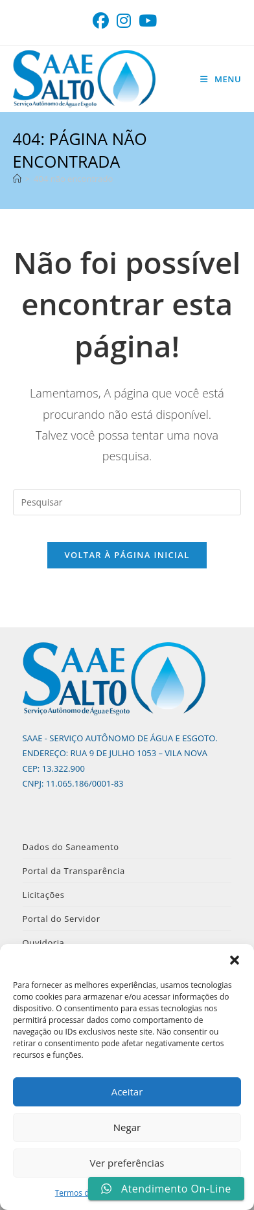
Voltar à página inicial (126, 555)
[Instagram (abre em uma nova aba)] (124, 21)
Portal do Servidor (61, 918)
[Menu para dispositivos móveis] (220, 79)
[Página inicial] (17, 179)
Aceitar (127, 1091)
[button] (234, 960)
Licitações (44, 895)
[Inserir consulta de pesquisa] (127, 502)
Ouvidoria (44, 942)
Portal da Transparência (74, 871)
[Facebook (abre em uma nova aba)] (103, 21)
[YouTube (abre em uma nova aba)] (148, 21)
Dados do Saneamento (71, 847)
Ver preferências (127, 1162)
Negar (127, 1127)
